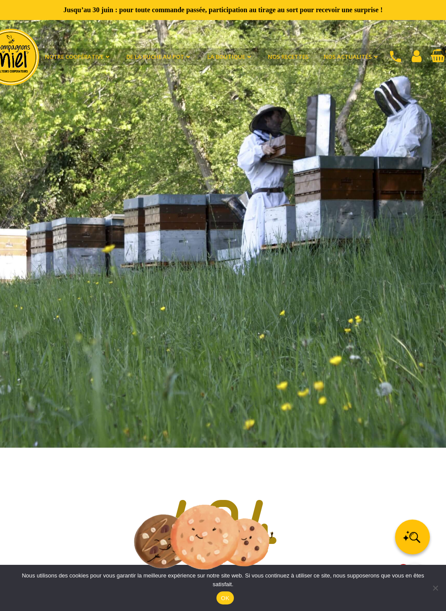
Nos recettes (288, 57)
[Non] (435, 588)
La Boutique (230, 57)
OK (225, 598)
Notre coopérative (78, 57)
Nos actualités (352, 57)
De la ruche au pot (159, 57)
